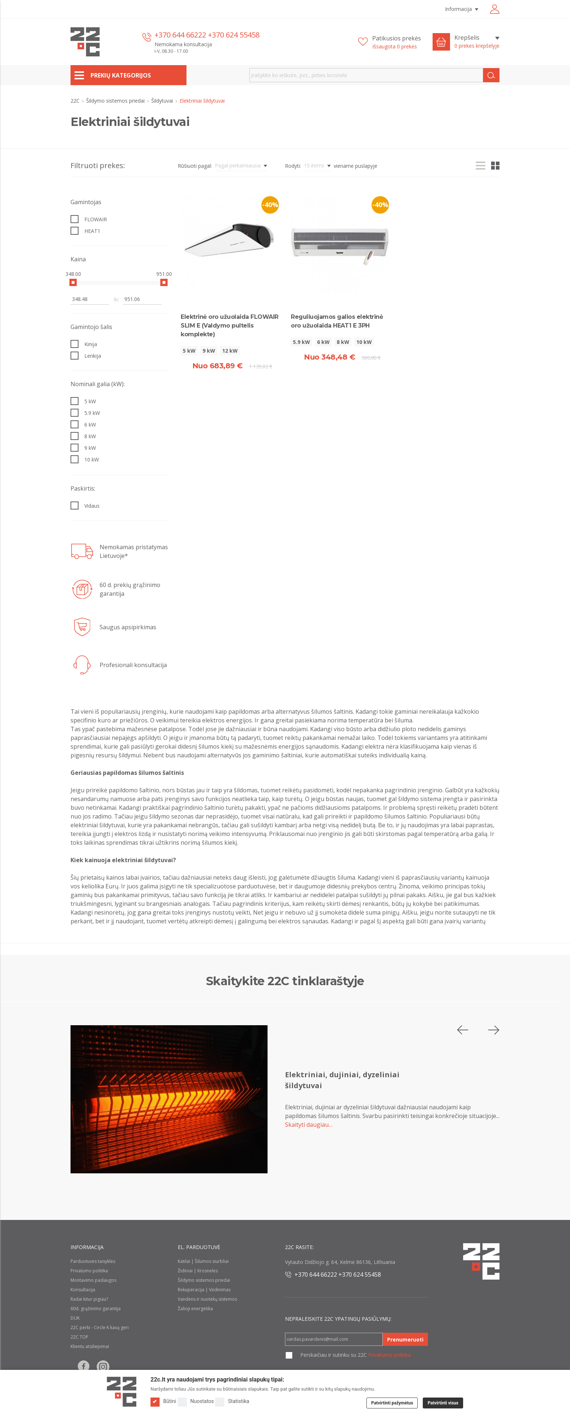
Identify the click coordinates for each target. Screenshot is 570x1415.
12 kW (230, 350)
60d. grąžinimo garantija (96, 1308)
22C (76, 100)
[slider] (73, 282)
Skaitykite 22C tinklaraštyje (285, 981)
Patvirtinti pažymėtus (392, 1403)
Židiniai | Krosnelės (198, 1271)
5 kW (189, 350)
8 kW (343, 341)
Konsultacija (83, 1290)
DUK (75, 1318)
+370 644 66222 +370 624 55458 (207, 35)
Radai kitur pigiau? (89, 1299)
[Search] (491, 75)
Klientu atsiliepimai (90, 1346)
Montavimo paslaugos (93, 1280)
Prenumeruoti (405, 1339)
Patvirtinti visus (443, 1403)
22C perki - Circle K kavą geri (100, 1327)
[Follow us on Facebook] (83, 1366)
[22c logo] (85, 41)
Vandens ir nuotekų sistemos (207, 1299)
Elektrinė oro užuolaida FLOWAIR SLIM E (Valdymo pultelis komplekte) (229, 325)
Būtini (163, 1401)
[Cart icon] (441, 42)
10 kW (364, 341)
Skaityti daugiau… (309, 1125)
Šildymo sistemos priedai (116, 100)
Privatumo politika (89, 1271)
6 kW (323, 341)
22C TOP (79, 1337)
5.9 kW (301, 341)
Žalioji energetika (195, 1308)
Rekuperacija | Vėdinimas (204, 1290)
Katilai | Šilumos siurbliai (203, 1261)
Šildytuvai (162, 100)
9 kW (208, 350)
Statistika (232, 1401)
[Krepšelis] (476, 42)
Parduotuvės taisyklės (93, 1261)
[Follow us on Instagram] (103, 1366)
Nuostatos (196, 1401)
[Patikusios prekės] (389, 42)
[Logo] (121, 1392)
